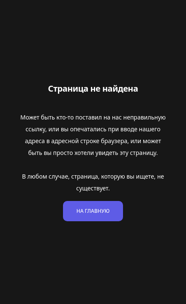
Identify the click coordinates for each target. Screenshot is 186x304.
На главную (93, 210)
